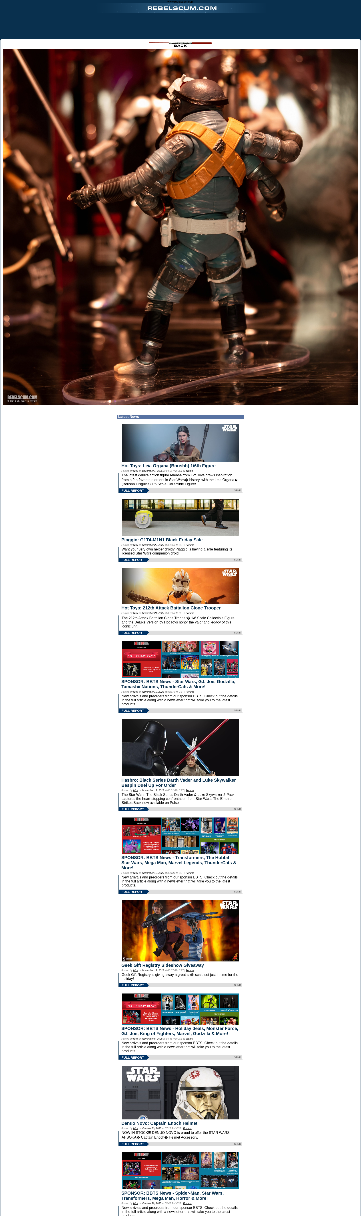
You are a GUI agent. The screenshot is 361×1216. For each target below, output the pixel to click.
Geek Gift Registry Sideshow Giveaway (162, 965)
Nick (135, 470)
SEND (237, 490)
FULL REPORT (133, 490)
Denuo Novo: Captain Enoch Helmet (159, 1123)
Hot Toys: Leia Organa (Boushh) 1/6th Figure (168, 465)
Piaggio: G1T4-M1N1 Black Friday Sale (162, 539)
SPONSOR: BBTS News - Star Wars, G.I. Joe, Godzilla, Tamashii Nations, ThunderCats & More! (178, 684)
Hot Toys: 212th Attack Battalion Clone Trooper (171, 607)
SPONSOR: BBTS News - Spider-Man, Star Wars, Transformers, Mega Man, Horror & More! (172, 1196)
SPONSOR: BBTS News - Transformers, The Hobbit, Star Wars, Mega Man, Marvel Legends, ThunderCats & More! (178, 862)
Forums (188, 470)
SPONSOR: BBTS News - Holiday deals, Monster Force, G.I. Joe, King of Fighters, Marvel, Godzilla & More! (179, 1031)
